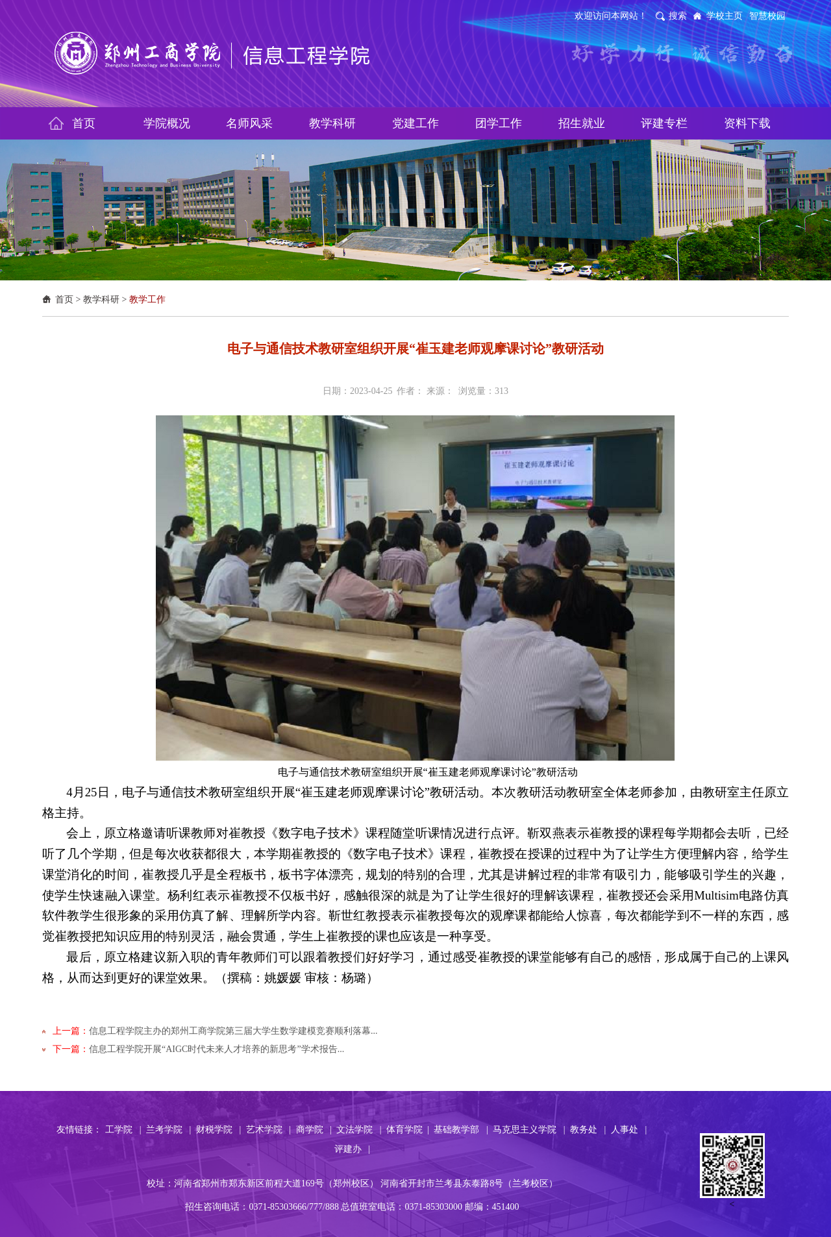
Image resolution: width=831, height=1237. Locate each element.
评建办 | (352, 1149)
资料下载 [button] (747, 123)
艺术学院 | (268, 1129)
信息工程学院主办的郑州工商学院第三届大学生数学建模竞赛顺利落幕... (233, 1031)
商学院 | (314, 1129)
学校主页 (724, 16)
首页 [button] (83, 123)
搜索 (678, 16)
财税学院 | (218, 1129)
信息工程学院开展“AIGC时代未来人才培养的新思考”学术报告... (216, 1049)
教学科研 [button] (332, 123)
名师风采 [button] (249, 123)
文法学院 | (358, 1129)
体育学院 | (407, 1129)
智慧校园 (767, 16)
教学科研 (101, 299)
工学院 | (123, 1129)
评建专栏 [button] (664, 123)
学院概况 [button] (166, 123)
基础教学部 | (461, 1129)
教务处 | (588, 1129)
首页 (64, 299)
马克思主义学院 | (529, 1129)
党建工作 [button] (415, 123)
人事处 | (629, 1129)
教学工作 (147, 299)
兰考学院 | (168, 1129)
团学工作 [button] (498, 123)
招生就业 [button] (581, 123)
